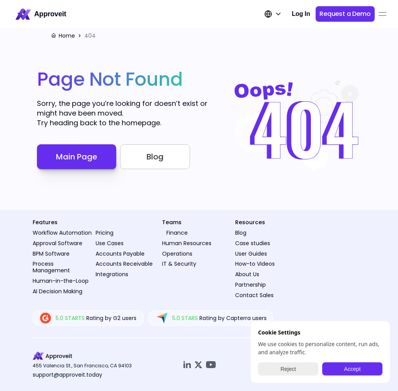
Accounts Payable (120, 254)
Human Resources (186, 243)
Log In (301, 13)
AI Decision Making (57, 291)
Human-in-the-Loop (61, 281)
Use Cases (110, 243)
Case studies (252, 243)
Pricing (104, 233)
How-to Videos (255, 264)
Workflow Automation (62, 233)
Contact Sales (254, 295)
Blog (240, 233)
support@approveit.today (67, 375)
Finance (177, 233)
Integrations (112, 274)
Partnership (250, 285)
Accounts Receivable (124, 264)
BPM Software (51, 254)
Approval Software (57, 243)
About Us (247, 274)
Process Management (51, 267)
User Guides (251, 254)
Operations (177, 254)
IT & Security (179, 264)
